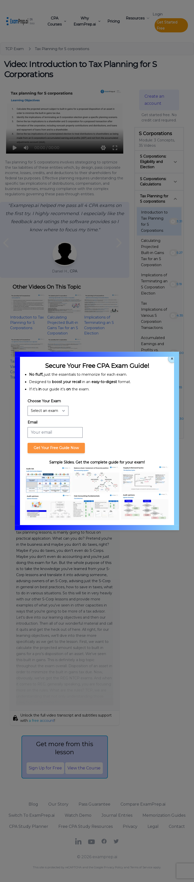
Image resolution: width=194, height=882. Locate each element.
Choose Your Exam (44, 401)
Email (32, 422)
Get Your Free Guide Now (56, 448)
